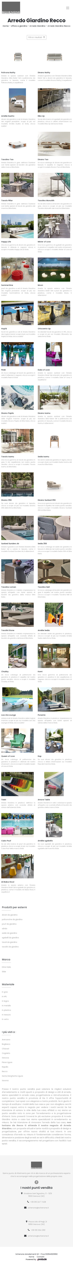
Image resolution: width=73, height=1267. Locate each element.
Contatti (40, 1257)
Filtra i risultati (36, 37)
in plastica (6, 1010)
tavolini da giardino (10, 946)
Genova (5, 1058)
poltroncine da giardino (12, 919)
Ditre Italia (6, 967)
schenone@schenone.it (38, 1207)
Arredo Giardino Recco (59, 26)
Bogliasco (6, 1044)
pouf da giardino (9, 924)
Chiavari (5, 1048)
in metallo (6, 1005)
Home (6, 26)
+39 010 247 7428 (38, 1202)
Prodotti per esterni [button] (14, 907)
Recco (5, 1071)
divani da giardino (10, 915)
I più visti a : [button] (9, 1032)
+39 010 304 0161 (38, 1230)
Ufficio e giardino (19, 26)
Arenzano (6, 1039)
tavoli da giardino (9, 942)
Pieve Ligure (7, 1062)
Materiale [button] (8, 984)
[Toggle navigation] (67, 8)
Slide (4, 971)
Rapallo (5, 1067)
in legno (5, 1001)
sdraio (4, 928)
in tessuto (6, 1014)
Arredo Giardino (37, 26)
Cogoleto (6, 1053)
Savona (5, 1080)
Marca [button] (6, 959)
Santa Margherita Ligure (12, 1076)
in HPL (4, 996)
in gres (5, 992)
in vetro (5, 1019)
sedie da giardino (9, 933)
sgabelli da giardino (10, 937)
